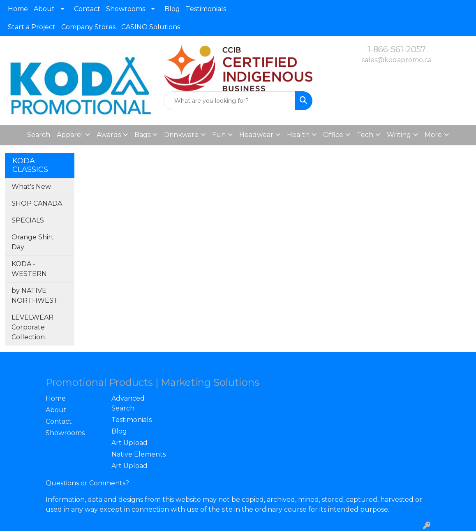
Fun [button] (219, 135)
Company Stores (88, 27)
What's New (31, 186)
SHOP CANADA (37, 203)
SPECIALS (28, 220)
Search (38, 135)
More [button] (433, 135)
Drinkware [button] (181, 135)
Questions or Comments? (87, 483)
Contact (87, 9)
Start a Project (31, 27)
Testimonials (206, 9)
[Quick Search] (229, 100)
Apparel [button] (70, 135)
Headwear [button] (256, 135)
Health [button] (298, 135)
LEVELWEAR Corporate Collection (32, 327)
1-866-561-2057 (396, 49)
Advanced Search (128, 403)
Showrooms (125, 9)
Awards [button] (109, 135)
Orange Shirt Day (33, 242)
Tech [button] (365, 135)
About (44, 9)
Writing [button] (399, 135)
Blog (172, 9)
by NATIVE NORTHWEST (35, 295)
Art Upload (129, 443)
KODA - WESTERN (29, 269)
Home (18, 9)
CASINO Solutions (150, 27)
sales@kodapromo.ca (397, 60)
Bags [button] (142, 135)
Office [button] (333, 135)
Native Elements (138, 454)
